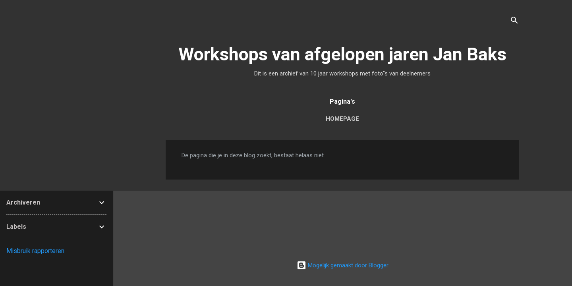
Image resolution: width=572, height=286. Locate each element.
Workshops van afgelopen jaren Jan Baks (342, 54)
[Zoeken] (514, 22)
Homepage (342, 118)
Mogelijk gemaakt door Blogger (342, 265)
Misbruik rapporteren (35, 251)
